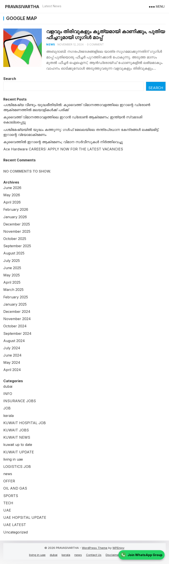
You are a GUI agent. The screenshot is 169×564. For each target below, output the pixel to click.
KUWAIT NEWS (16, 437)
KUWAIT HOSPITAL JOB (24, 423)
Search (9, 78)
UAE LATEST (14, 525)
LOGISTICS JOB (17, 466)
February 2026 (15, 209)
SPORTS (10, 496)
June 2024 (12, 355)
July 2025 (11, 260)
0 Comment (95, 44)
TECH (8, 503)
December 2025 (16, 224)
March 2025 (13, 289)
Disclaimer (113, 555)
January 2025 (15, 304)
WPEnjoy (118, 548)
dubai (7, 386)
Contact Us (93, 555)
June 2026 (12, 188)
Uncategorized (15, 532)
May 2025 (11, 275)
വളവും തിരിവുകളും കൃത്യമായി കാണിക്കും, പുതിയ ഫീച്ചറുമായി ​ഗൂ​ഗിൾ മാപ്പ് (105, 34)
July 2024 (11, 348)
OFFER (9, 481)
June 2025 (12, 268)
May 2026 (11, 195)
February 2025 (15, 297)
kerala (8, 415)
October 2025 (14, 238)
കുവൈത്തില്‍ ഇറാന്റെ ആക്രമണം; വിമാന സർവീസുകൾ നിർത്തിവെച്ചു (63, 142)
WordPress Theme (94, 548)
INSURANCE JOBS (19, 401)
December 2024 (16, 311)
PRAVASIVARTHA (22, 6)
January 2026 (15, 217)
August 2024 (14, 341)
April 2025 (11, 282)
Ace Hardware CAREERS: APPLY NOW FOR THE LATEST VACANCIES (63, 149)
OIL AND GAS (15, 488)
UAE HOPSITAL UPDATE (24, 517)
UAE (7, 510)
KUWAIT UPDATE (18, 452)
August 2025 (13, 253)
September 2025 (17, 246)
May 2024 (11, 362)
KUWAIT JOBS (16, 430)
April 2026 (12, 202)
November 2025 (16, 231)
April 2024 (12, 370)
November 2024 (17, 319)
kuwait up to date (17, 444)
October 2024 (15, 326)
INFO (7, 393)
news (50, 44)
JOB (7, 408)
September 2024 (17, 333)
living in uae (13, 459)
